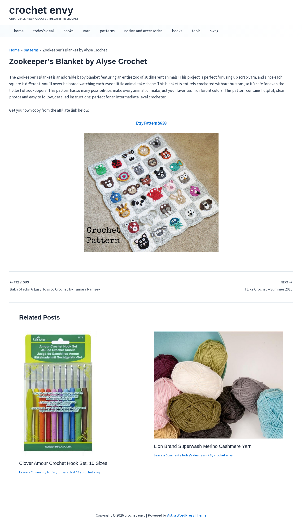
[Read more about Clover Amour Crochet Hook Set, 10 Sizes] (58, 388)
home (18, 28)
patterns (100, 28)
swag (202, 28)
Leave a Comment (31, 467)
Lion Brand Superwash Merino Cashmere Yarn (203, 441)
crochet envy (41, 10)
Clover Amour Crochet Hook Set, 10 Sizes (63, 458)
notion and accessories (135, 28)
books (168, 28)
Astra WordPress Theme (186, 510)
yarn (81, 28)
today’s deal (41, 28)
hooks (65, 28)
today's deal (66, 467)
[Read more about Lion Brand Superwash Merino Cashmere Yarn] (218, 379)
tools (185, 28)
